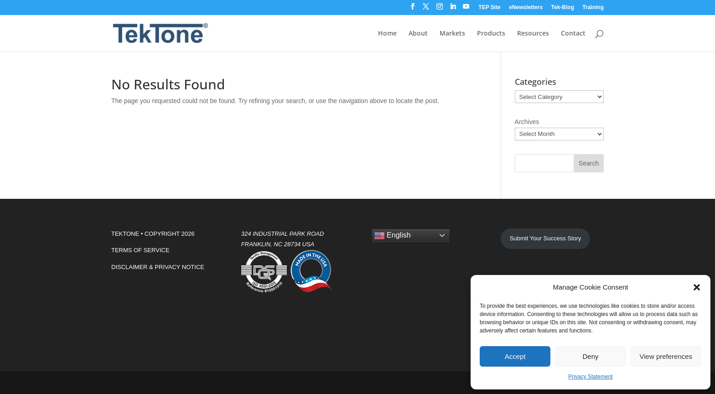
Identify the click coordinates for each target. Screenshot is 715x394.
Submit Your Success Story (545, 238)
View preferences (666, 356)
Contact (573, 33)
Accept (515, 356)
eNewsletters (526, 7)
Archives (527, 121)
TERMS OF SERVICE (140, 250)
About (418, 33)
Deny (590, 356)
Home (387, 33)
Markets (452, 33)
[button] (696, 287)
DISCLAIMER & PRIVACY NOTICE (157, 267)
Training (593, 7)
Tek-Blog (562, 7)
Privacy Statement (590, 376)
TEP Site (489, 7)
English (392, 235)
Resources (533, 33)
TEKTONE (125, 233)
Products (491, 33)
